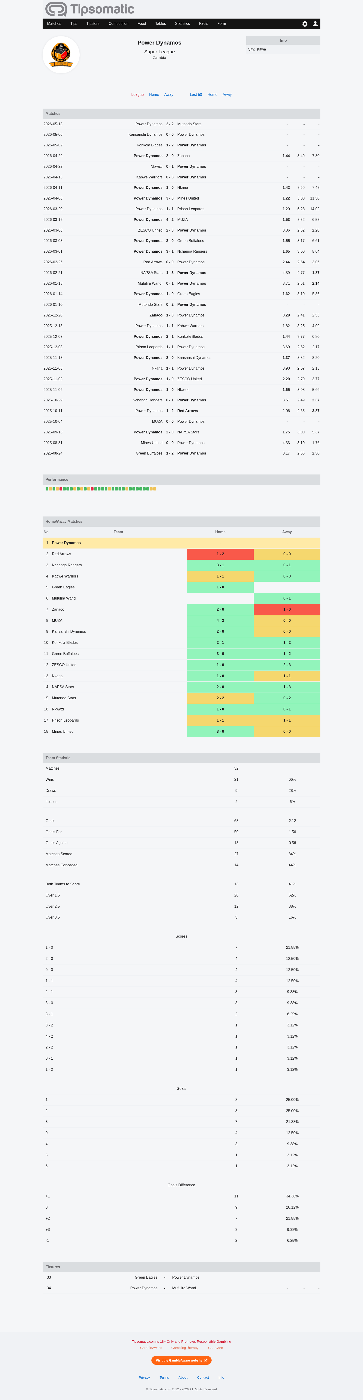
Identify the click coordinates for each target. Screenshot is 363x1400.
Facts (203, 24)
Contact (203, 1377)
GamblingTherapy (184, 1348)
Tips (73, 24)
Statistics (182, 24)
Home (154, 95)
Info (221, 1377)
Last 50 (196, 95)
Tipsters (92, 24)
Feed (142, 24)
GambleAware (151, 1348)
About (182, 1377)
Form (221, 24)
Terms (164, 1377)
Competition (118, 24)
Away (168, 95)
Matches (54, 24)
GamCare (215, 1348)
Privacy (144, 1377)
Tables (160, 24)
